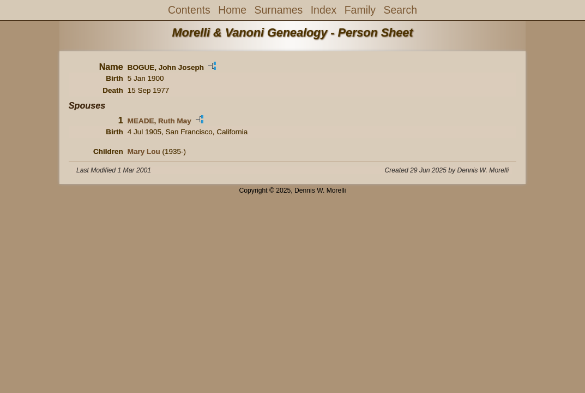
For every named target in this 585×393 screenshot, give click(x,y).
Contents (189, 10)
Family (360, 10)
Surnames (279, 10)
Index (324, 10)
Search (400, 10)
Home (232, 10)
